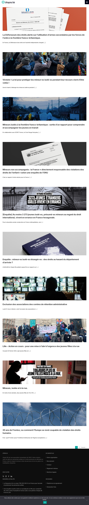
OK (45, 502)
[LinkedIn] (11, 476)
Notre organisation (52, 457)
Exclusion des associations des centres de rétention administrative (35, 304)
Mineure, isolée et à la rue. (15, 388)
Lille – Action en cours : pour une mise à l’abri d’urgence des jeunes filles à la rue (41, 346)
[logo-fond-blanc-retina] (8, 1)
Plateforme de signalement (54, 483)
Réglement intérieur (52, 468)
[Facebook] (8, 476)
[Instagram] (6, 476)
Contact (49, 464)
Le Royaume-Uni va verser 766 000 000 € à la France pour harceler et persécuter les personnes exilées (23, 484)
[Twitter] (3, 476)
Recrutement (50, 461)
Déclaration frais (51, 487)
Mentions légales (51, 472)
